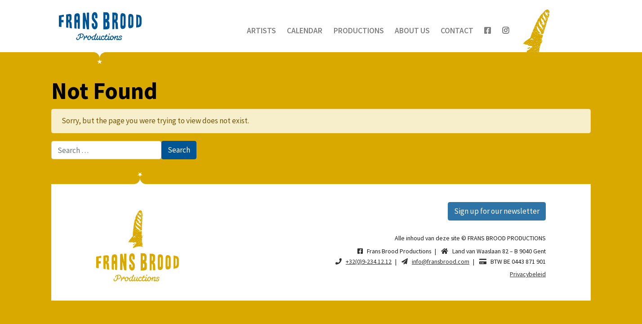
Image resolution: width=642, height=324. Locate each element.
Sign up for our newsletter (496, 211)
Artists (261, 31)
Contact (457, 31)
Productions (359, 31)
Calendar (304, 31)
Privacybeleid (528, 274)
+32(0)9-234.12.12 (369, 261)
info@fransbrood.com (440, 261)
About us (412, 31)
